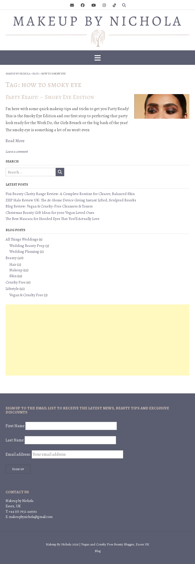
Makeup (16, 270)
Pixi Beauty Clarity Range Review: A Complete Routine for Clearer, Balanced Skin (70, 193)
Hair (13, 264)
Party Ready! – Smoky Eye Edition (50, 97)
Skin (13, 275)
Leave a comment (17, 151)
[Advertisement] (97, 340)
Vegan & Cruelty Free (26, 295)
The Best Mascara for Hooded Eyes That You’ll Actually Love (53, 218)
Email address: (64, 454)
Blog (98, 551)
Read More (15, 141)
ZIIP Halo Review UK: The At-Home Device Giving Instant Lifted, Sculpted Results (71, 200)
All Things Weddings (22, 239)
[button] (97, 57)
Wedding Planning (24, 251)
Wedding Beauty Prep (27, 245)
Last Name (15, 440)
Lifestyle (12, 288)
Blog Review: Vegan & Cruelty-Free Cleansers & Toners (49, 206)
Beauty (11, 257)
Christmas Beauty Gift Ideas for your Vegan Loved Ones (50, 212)
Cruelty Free (16, 282)
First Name (15, 426)
